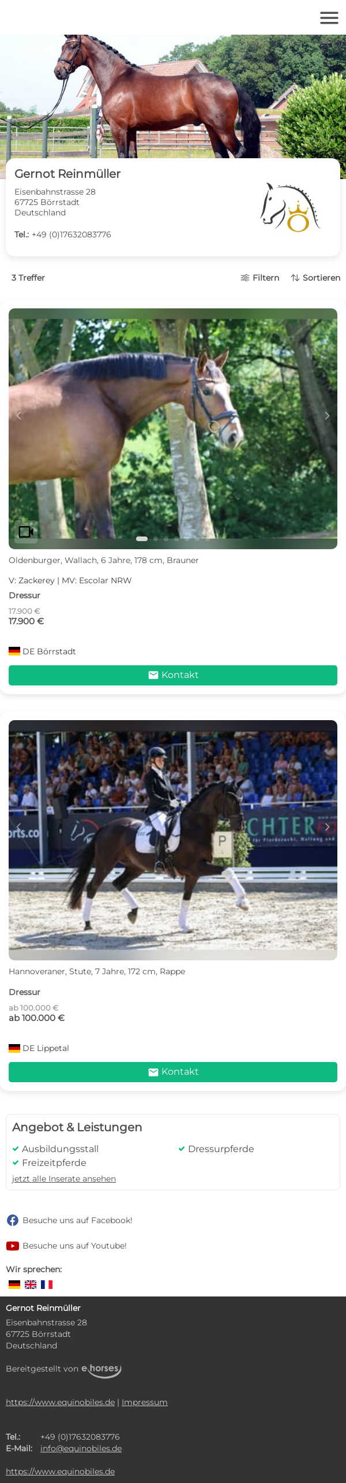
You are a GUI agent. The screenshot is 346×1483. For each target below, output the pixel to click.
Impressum (145, 1402)
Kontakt (173, 675)
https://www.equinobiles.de (60, 1402)
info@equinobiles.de (81, 1448)
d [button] (327, 415)
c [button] (18, 415)
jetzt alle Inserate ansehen (64, 1178)
